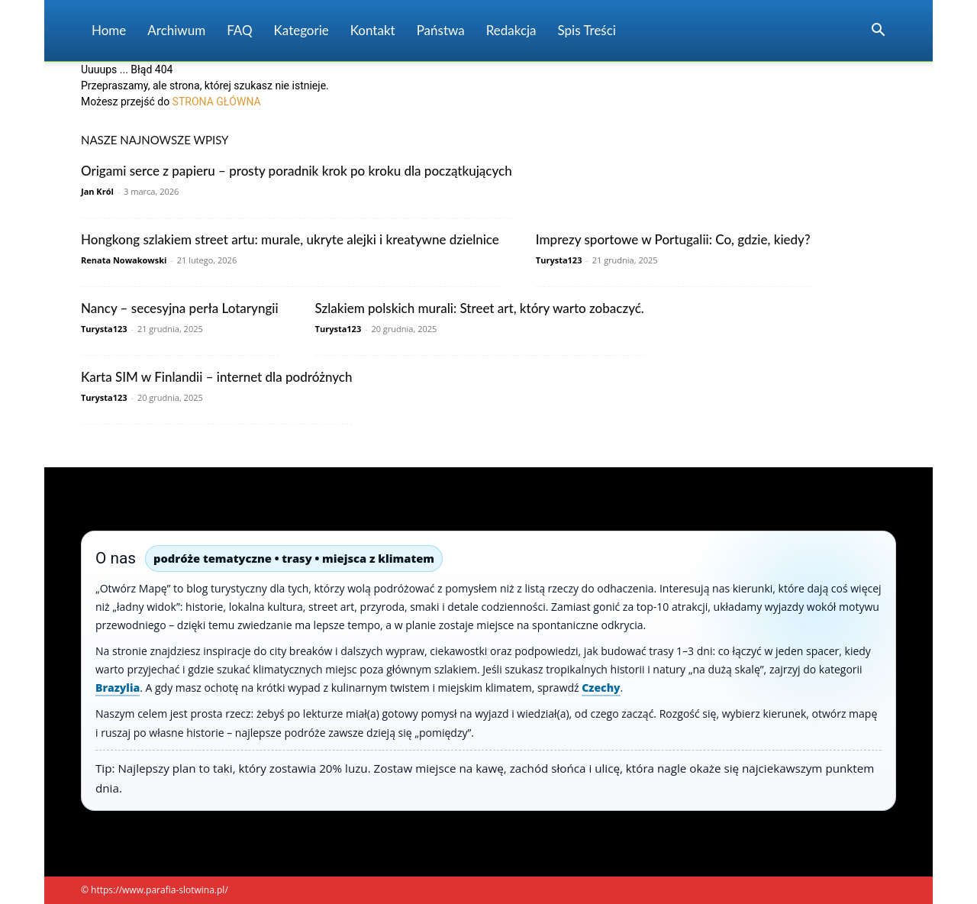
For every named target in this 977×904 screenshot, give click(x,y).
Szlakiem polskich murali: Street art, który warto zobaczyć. (479, 308)
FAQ (239, 30)
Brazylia (117, 687)
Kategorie (301, 30)
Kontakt (372, 30)
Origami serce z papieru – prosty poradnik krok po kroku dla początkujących (296, 171)
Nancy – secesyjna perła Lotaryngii (180, 308)
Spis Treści (587, 30)
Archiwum (176, 30)
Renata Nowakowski (123, 260)
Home (109, 30)
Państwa (441, 30)
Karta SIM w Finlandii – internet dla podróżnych (216, 377)
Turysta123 (559, 260)
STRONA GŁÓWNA (217, 101)
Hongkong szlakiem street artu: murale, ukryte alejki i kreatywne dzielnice (290, 239)
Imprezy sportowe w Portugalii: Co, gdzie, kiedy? (673, 239)
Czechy (601, 687)
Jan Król (97, 191)
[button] (877, 31)
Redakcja (511, 30)
